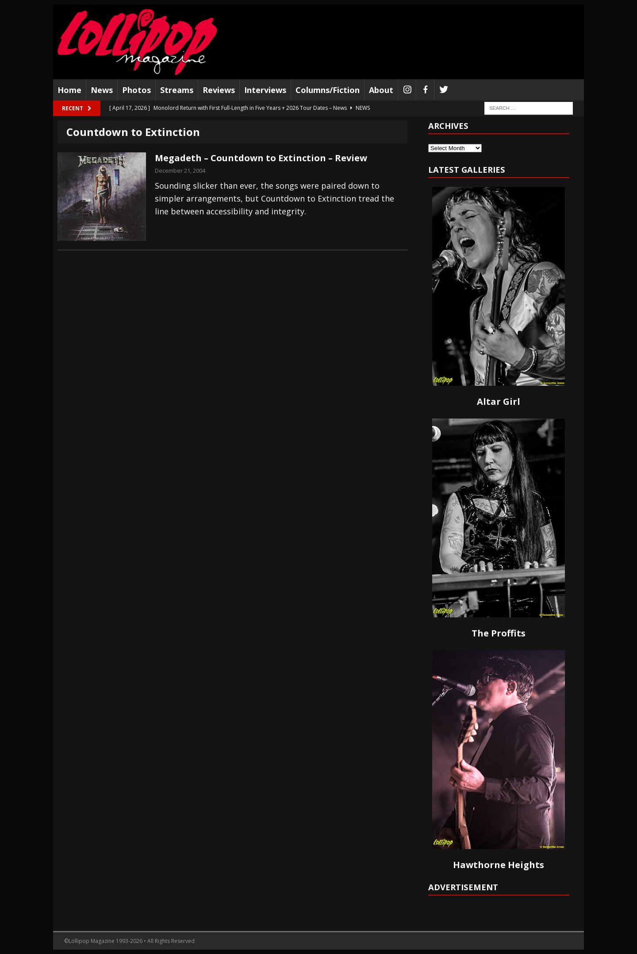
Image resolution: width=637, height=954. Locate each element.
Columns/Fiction (327, 90)
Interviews (265, 90)
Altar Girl (498, 401)
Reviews (219, 90)
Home (69, 90)
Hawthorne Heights (498, 865)
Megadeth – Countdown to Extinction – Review (261, 158)
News (102, 90)
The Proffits (499, 633)
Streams (176, 90)
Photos (136, 90)
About (381, 90)
